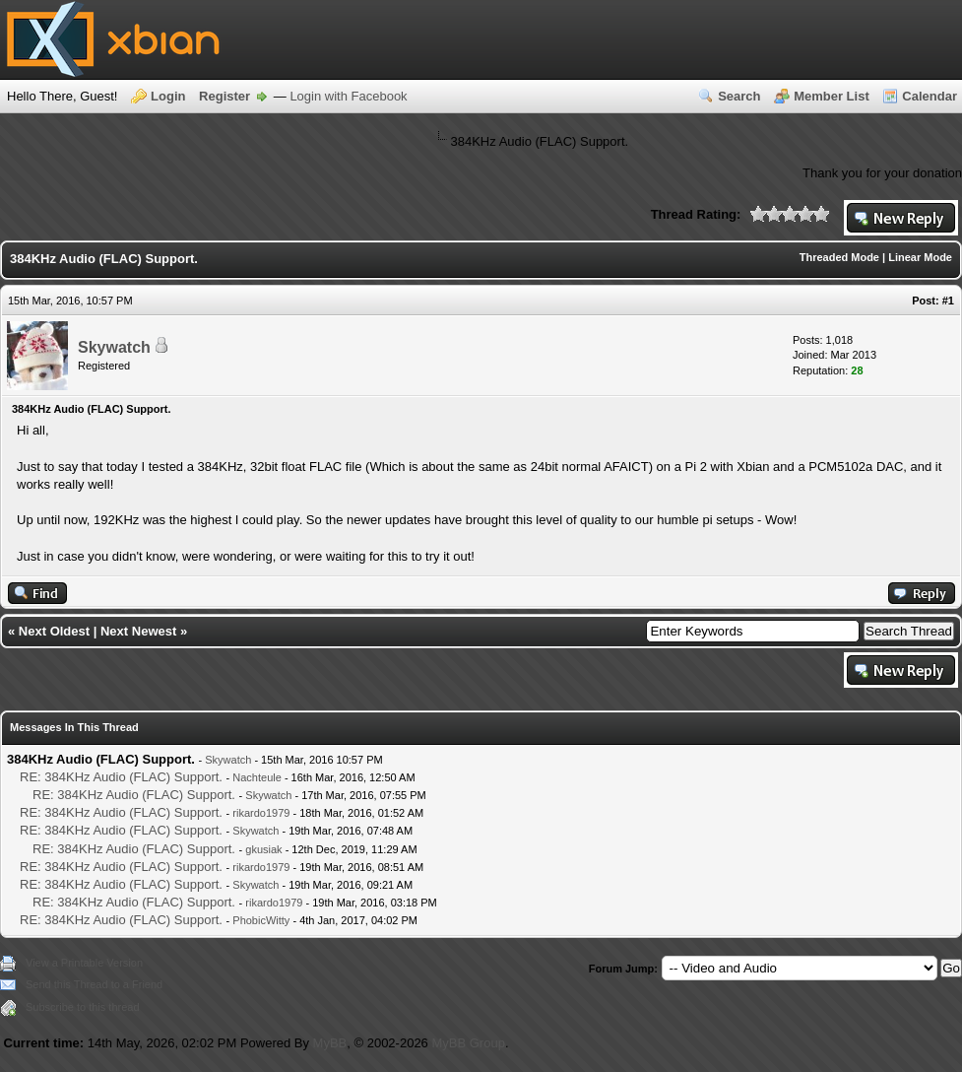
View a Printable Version (84, 963)
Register (224, 96)
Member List (831, 96)
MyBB (330, 1043)
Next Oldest (54, 631)
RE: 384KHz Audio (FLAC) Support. (121, 777)
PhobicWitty (260, 920)
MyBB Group (467, 1043)
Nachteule (257, 777)
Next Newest (138, 631)
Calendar (929, 96)
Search (739, 96)
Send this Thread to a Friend (94, 984)
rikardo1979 (260, 813)
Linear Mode (920, 257)
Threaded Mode (839, 257)
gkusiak (263, 849)
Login (168, 96)
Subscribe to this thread (83, 1007)
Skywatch (114, 347)
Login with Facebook (348, 96)
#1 (948, 300)
